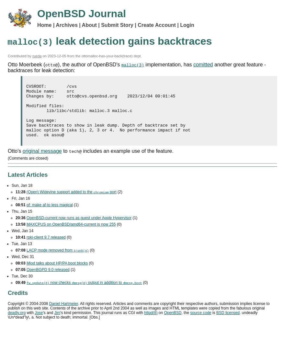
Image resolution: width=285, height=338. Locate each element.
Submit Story (117, 25)
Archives (67, 25)
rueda (37, 56)
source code (200, 323)
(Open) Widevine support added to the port (72, 202)
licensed (228, 323)
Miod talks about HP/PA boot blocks (57, 274)
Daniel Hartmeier (63, 314)
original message (42, 161)
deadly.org (17, 323)
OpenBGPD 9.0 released (48, 280)
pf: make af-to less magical (50, 215)
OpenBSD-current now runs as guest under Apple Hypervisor (79, 228)
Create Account (157, 25)
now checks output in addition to (84, 293)
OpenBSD (172, 323)
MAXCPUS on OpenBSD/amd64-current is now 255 (71, 235)
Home (44, 25)
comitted (203, 64)
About (89, 25)
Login (187, 25)
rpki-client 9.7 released (46, 248)
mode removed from (58, 261)
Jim (57, 323)
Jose (39, 323)
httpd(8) (150, 323)
